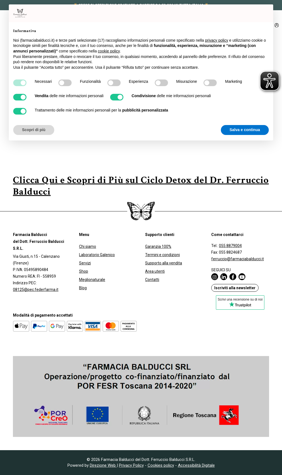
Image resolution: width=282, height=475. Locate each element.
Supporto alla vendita (163, 263)
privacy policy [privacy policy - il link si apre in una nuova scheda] (216, 40)
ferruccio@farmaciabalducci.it (237, 259)
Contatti (152, 279)
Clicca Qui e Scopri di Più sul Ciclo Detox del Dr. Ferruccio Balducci (141, 186)
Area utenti (155, 271)
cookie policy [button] (109, 51)
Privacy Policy (131, 465)
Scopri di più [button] (33, 130)
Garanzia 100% (158, 246)
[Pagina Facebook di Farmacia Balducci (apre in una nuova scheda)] (233, 276)
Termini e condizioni (162, 255)
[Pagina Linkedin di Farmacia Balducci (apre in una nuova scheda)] (224, 276)
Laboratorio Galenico (97, 255)
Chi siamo (87, 246)
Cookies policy (161, 465)
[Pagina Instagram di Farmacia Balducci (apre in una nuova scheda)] (215, 276)
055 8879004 (230, 245)
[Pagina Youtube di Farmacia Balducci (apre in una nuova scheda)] (243, 276)
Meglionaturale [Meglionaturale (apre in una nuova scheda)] (92, 279)
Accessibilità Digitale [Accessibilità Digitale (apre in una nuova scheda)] (196, 465)
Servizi (85, 263)
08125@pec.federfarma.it (35, 289)
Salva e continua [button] (245, 130)
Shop (83, 271)
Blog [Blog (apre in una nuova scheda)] (83, 288)
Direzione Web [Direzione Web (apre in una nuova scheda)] (103, 465)
